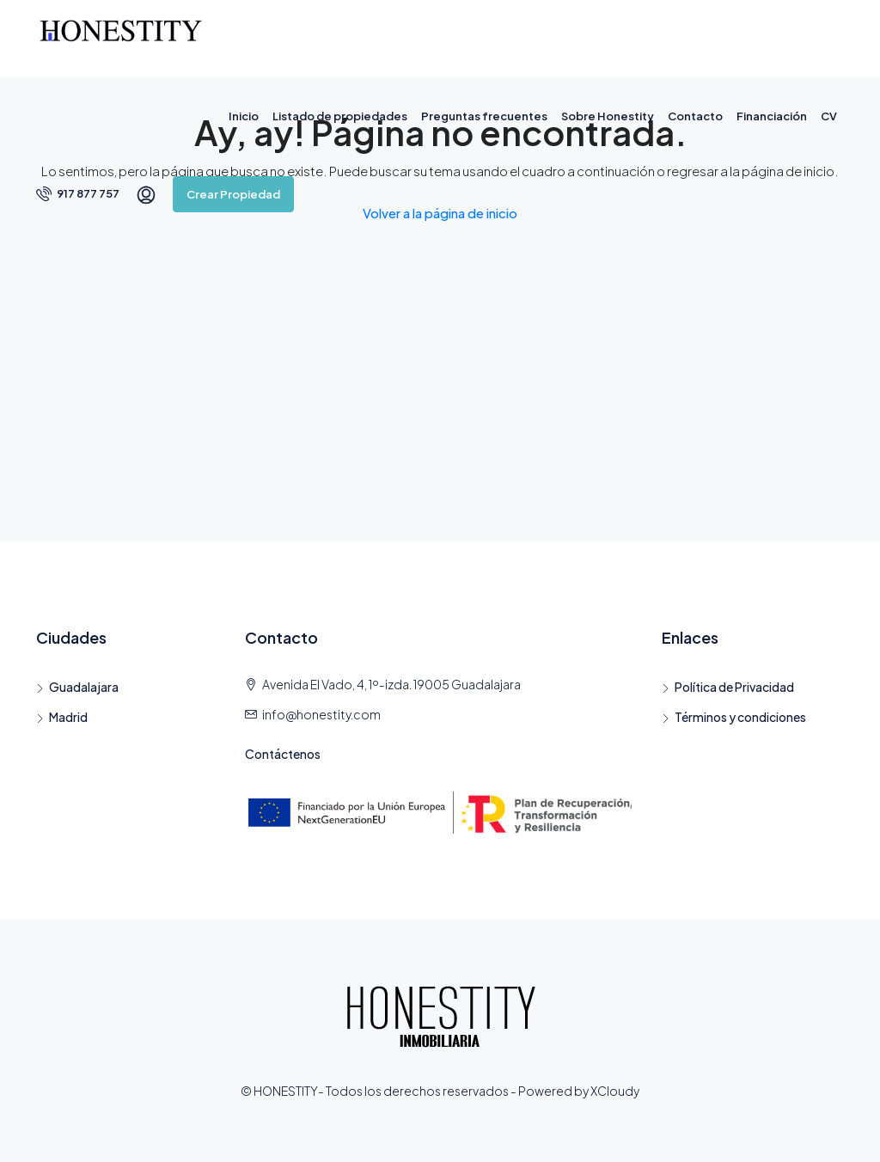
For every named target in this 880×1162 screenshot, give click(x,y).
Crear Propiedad (233, 194)
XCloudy (614, 1090)
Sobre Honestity (607, 116)
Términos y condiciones (740, 717)
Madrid (68, 717)
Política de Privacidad (734, 686)
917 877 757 (77, 193)
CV (829, 116)
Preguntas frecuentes (484, 116)
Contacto (695, 116)
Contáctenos (283, 753)
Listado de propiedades (339, 116)
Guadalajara (84, 686)
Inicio (244, 116)
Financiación (771, 116)
